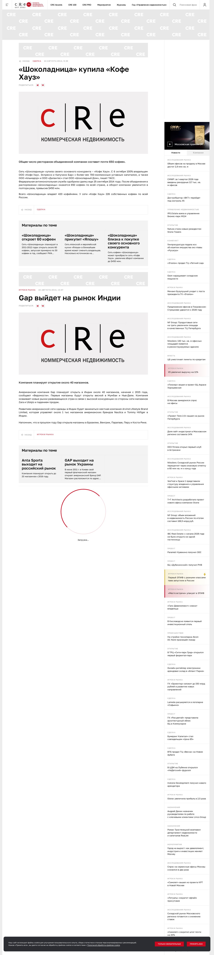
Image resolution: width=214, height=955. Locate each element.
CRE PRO (86, 4)
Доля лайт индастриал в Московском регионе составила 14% (186, 433)
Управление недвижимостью (183, 209)
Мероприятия (104, 4)
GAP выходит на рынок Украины (79, 462)
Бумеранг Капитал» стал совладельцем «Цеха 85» (180, 738)
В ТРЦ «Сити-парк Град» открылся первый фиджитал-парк (185, 654)
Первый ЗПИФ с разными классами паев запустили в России (187, 579)
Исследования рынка (179, 160)
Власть (171, 356)
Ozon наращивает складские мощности (182, 277)
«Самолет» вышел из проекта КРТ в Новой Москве (185, 884)
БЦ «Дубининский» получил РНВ (184, 565)
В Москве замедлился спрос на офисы (182, 402)
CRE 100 (72, 4)
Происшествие (175, 633)
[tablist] (186, 153)
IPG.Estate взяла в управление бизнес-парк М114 (183, 215)
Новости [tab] (175, 152)
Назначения (173, 807)
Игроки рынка (175, 287)
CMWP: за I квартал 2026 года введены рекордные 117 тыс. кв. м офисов (184, 182)
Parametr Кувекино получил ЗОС (184, 552)
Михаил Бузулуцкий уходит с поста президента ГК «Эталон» (186, 293)
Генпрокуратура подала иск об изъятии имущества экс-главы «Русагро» (184, 247)
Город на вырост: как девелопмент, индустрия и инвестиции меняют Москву (185, 851)
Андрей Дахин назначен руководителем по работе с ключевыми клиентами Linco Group (186, 814)
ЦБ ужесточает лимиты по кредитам (186, 359)
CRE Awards (56, 4)
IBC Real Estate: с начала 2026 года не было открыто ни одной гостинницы (185, 536)
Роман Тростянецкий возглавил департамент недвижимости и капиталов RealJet (184, 832)
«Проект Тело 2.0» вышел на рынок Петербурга (185, 417)
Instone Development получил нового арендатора (186, 784)
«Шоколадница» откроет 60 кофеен (39, 237)
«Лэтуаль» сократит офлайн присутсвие (182, 899)
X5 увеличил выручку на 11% (183, 372)
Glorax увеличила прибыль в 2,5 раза (186, 798)
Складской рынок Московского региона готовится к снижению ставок (183, 916)
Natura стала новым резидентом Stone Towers (184, 230)
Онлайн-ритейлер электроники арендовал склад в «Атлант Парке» (185, 669)
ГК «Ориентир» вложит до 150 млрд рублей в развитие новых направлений (186, 686)
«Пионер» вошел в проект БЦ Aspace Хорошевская (186, 386)
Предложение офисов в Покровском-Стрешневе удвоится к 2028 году (186, 308)
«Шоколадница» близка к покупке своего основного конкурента (124, 241)
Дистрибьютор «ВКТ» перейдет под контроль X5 (183, 199)
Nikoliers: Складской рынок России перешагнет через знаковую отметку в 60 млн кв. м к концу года (186, 465)
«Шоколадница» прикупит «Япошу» (81, 237)
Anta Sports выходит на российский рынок (39, 464)
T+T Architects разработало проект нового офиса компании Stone (185, 501)
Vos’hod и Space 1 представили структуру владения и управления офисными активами (185, 484)
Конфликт (173, 241)
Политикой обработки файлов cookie (103, 945)
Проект (171, 496)
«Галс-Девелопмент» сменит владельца (182, 607)
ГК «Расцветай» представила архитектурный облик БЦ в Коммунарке (182, 720)
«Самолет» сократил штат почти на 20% (184, 933)
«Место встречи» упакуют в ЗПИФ (186, 593)
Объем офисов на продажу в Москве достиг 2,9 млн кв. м (186, 165)
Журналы (121, 4)
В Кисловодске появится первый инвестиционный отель (184, 622)
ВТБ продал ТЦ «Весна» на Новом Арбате (185, 753)
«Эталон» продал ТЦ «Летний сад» (185, 263)
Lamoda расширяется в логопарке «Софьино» (185, 703)
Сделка (171, 194)
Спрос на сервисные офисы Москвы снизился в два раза (186, 868)
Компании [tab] (198, 152)
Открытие (172, 225)
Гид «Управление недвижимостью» (149, 4)
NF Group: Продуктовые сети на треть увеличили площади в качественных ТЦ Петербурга (184, 325)
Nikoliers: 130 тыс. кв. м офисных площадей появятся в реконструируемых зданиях (184, 344)
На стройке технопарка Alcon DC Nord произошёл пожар (183, 638)
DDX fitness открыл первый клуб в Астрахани (184, 448)
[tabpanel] (186, 555)
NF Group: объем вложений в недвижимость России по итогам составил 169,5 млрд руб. (185, 518)
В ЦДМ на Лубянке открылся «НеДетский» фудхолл (182, 769)
